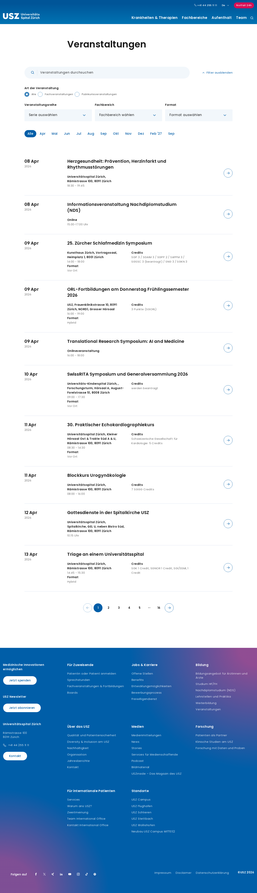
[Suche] (252, 18)
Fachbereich (104, 105)
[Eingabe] (107, 73)
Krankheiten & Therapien (155, 18)
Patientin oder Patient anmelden (91, 673)
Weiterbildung (206, 703)
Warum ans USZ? (79, 806)
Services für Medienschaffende (155, 754)
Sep (103, 133)
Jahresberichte (78, 761)
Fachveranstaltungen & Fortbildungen (95, 686)
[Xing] (52, 874)
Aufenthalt (222, 18)
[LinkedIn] (61, 874)
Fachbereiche (194, 18)
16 (158, 608)
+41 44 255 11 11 (18, 745)
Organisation (77, 754)
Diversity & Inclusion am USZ (88, 742)
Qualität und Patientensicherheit (91, 735)
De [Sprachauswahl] (225, 5)
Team (241, 18)
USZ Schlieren (142, 812)
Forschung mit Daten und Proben (220, 748)
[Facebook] (35, 874)
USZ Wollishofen (143, 825)
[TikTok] (86, 874)
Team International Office (86, 819)
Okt (116, 133)
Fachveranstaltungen (59, 94)
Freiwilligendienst (144, 699)
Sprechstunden (78, 680)
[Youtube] (69, 874)
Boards (72, 693)
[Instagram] (78, 874)
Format (170, 105)
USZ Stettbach (142, 819)
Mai (54, 133)
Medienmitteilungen (146, 735)
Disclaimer (183, 873)
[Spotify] (94, 874)
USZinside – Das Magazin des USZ (157, 774)
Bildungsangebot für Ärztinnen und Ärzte (221, 676)
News (136, 742)
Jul (78, 133)
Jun (67, 133)
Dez (141, 133)
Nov (128, 133)
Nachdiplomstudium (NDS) (215, 690)
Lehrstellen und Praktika (213, 696)
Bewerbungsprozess (147, 693)
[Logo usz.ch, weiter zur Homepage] (21, 16)
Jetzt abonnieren (22, 708)
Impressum (163, 873)
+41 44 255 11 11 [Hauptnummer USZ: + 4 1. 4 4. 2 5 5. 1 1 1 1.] (205, 5)
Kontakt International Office (88, 825)
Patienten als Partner (211, 735)
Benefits (138, 680)
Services (73, 799)
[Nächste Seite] (169, 607)
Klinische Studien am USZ (214, 742)
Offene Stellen (142, 673)
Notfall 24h (244, 5)
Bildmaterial (141, 767)
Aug (90, 133)
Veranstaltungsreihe (40, 105)
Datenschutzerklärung (212, 873)
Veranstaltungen (208, 709)
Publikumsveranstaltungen (99, 94)
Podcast (138, 761)
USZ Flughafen (142, 806)
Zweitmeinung (77, 812)
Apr (42, 133)
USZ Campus (141, 799)
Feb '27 (156, 133)
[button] (58, 115)
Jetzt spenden (20, 680)
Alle (33, 94)
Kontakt (15, 756)
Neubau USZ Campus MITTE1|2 (153, 831)
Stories (137, 748)
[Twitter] (44, 874)
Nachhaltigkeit (78, 748)
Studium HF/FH (206, 684)
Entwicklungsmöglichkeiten (152, 686)
